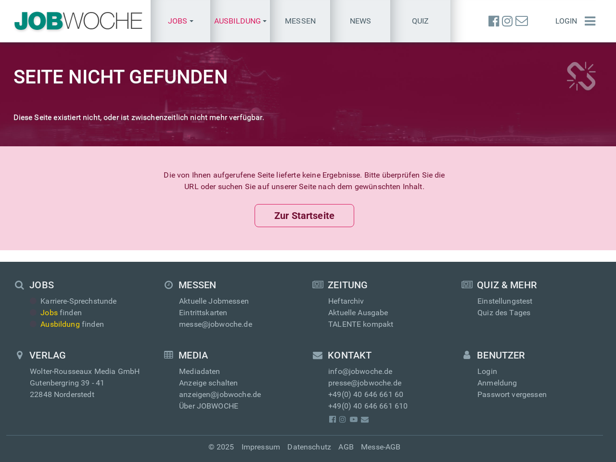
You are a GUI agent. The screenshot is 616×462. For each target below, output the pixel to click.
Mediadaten (199, 371)
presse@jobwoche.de (364, 382)
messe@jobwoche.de (215, 324)
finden (56, 312)
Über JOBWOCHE (208, 406)
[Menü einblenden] (590, 21)
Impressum (261, 446)
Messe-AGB (380, 446)
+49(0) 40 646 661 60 (365, 394)
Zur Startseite (304, 215)
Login (566, 21)
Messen (300, 21)
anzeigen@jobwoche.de (220, 394)
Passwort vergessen (512, 394)
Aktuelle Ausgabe (358, 312)
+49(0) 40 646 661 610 (368, 406)
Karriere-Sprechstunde (73, 301)
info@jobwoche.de (360, 371)
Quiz (420, 21)
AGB (345, 446)
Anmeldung (497, 382)
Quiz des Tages (503, 312)
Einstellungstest (505, 301)
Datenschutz (309, 446)
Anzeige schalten (208, 382)
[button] (180, 21)
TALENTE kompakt (360, 324)
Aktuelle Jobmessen (214, 301)
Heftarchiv (346, 301)
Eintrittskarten (203, 312)
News (361, 21)
